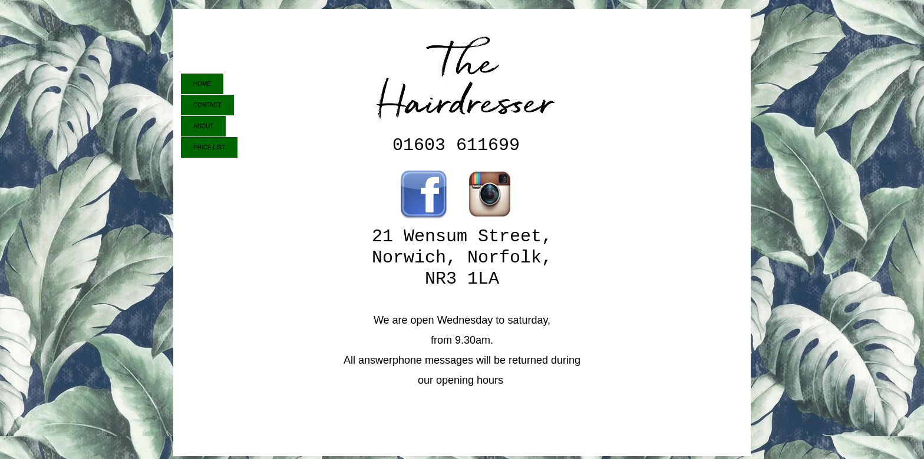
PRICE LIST (209, 147)
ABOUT (203, 126)
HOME (202, 84)
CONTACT (207, 105)
